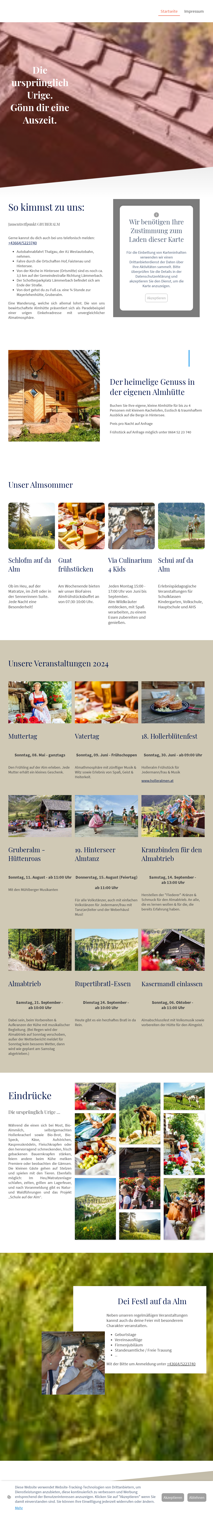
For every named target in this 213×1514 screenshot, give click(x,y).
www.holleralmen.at (157, 780)
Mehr (19, 1507)
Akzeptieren (156, 298)
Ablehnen (196, 1497)
